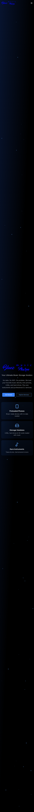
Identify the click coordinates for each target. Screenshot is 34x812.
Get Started (8, 394)
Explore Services (24, 394)
